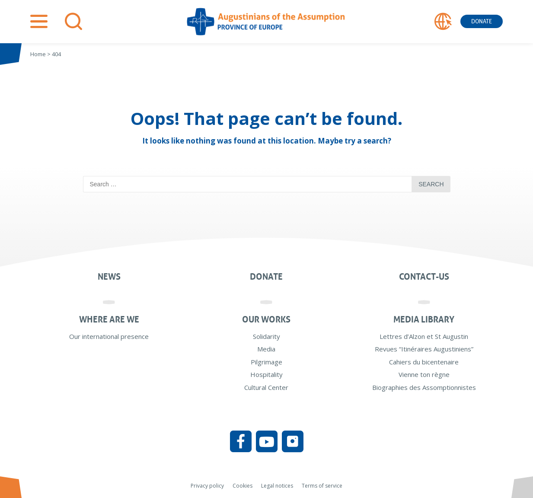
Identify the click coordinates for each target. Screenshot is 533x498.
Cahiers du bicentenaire (424, 362)
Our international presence (109, 336)
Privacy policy (207, 485)
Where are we (109, 319)
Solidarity (266, 336)
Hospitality (266, 374)
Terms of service (322, 485)
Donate (481, 21)
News (109, 276)
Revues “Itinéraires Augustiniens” (424, 349)
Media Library (423, 319)
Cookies (242, 485)
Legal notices (277, 485)
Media (266, 349)
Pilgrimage (266, 362)
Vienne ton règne (424, 374)
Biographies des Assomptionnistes (424, 387)
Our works (266, 319)
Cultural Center (266, 387)
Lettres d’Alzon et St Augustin (424, 336)
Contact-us (424, 276)
